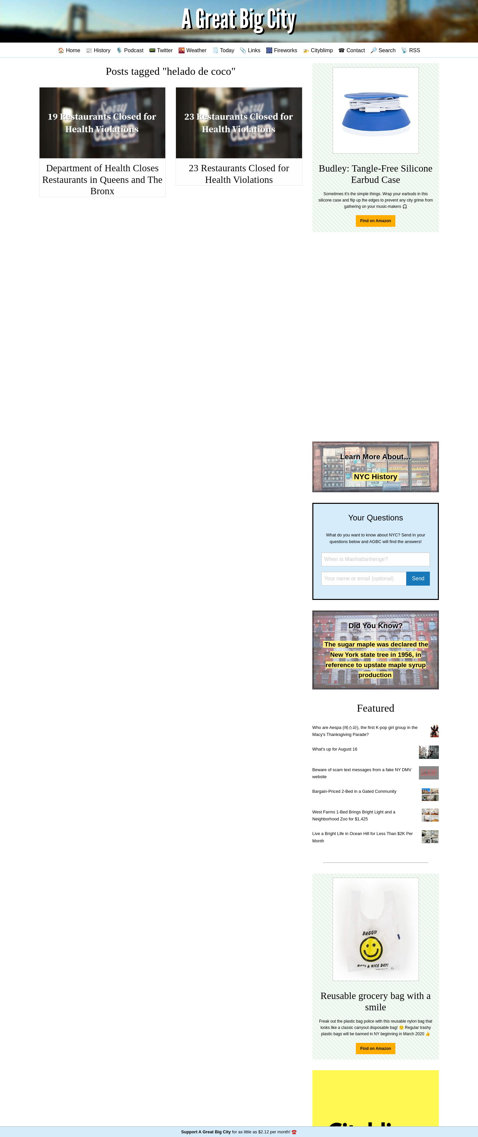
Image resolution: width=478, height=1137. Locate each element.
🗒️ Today (223, 50)
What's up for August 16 (334, 749)
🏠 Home (69, 50)
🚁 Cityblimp (318, 50)
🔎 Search (383, 50)
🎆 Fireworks (281, 50)
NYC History (375, 477)
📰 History (98, 50)
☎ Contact (351, 50)
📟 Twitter (161, 50)
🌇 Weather (192, 50)
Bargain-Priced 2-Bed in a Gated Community (354, 791)
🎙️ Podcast (129, 50)
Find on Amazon (375, 220)
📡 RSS (410, 50)
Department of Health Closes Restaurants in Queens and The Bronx (102, 179)
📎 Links (250, 50)
